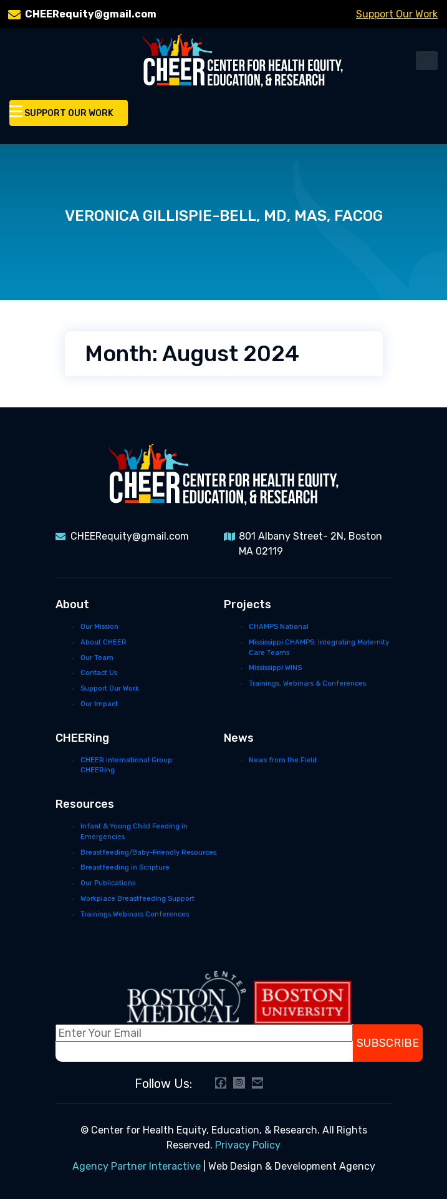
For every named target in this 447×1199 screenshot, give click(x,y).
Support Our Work (397, 14)
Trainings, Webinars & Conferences (307, 683)
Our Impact (99, 704)
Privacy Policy (248, 1145)
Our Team (96, 658)
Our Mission (99, 627)
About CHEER (103, 642)
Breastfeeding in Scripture (125, 867)
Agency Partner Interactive (136, 1166)
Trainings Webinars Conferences (134, 914)
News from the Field (283, 760)
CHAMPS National (279, 627)
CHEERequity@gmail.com (90, 14)
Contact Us (98, 673)
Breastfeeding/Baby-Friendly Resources (148, 852)
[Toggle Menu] (15, 110)
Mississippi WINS (275, 668)
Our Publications (107, 883)
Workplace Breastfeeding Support (137, 899)
